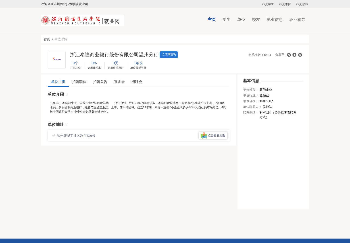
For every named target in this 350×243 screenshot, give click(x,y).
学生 (227, 19)
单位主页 (58, 82)
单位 (241, 19)
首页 (47, 39)
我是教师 (302, 4)
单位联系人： (252, 107)
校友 (256, 19)
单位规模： (251, 101)
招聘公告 (100, 82)
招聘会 (136, 82)
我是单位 (285, 4)
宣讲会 (119, 82)
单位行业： (251, 95)
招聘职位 (79, 82)
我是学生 (268, 4)
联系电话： (251, 112)
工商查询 (169, 55)
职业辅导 (298, 19)
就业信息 (275, 19)
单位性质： (251, 89)
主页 (212, 19)
